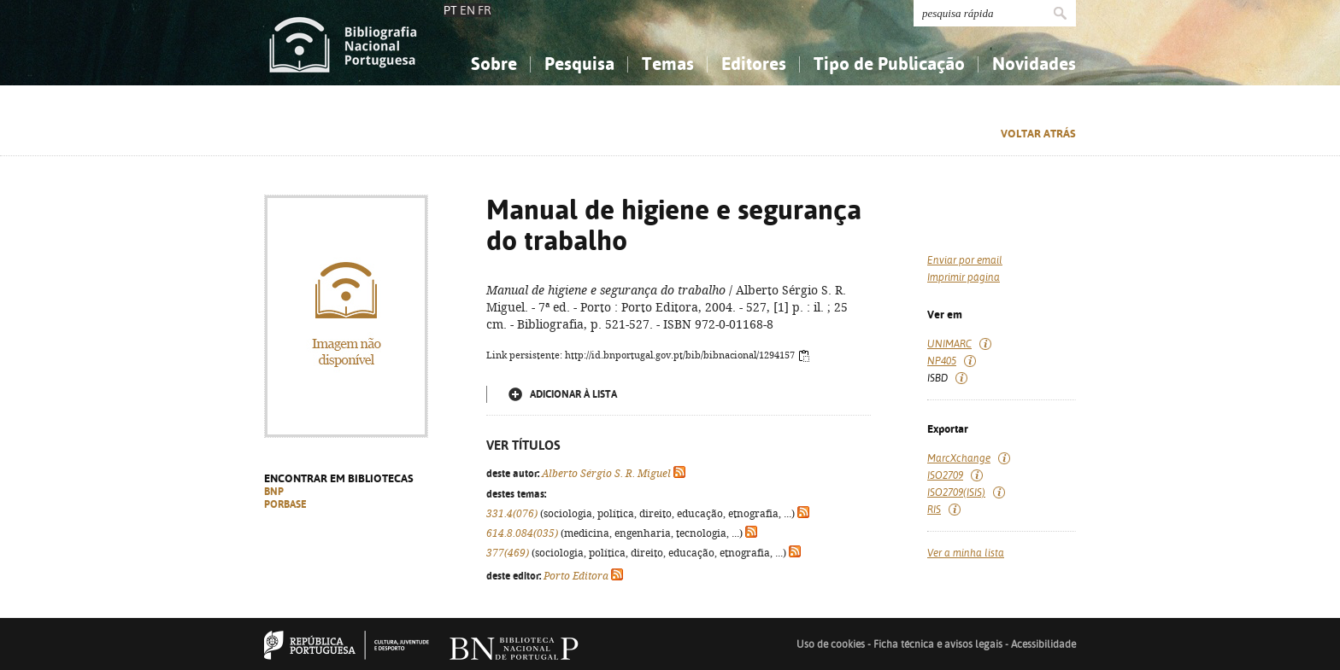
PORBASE (285, 504)
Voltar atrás (1038, 133)
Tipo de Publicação (889, 63)
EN (467, 10)
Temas (668, 63)
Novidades (1034, 63)
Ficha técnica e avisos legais (937, 644)
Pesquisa (579, 63)
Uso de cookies (830, 644)
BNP (274, 492)
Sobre (494, 63)
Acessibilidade (1043, 644)
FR (484, 10)
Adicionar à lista (573, 394)
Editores (753, 63)
